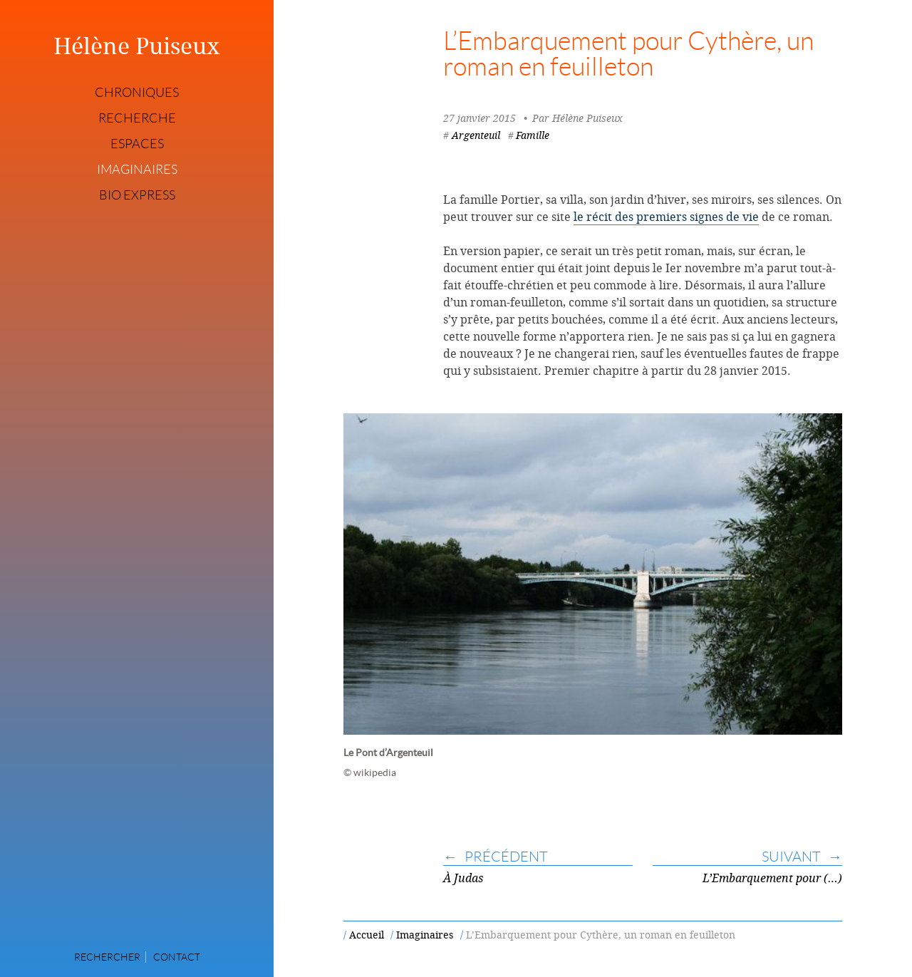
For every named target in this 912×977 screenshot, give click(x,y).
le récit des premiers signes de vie (666, 216)
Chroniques (137, 93)
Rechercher (107, 957)
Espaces (137, 144)
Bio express (137, 195)
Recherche (137, 118)
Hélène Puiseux (136, 45)
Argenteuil (476, 135)
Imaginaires (137, 169)
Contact (176, 957)
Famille (532, 135)
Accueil (366, 934)
